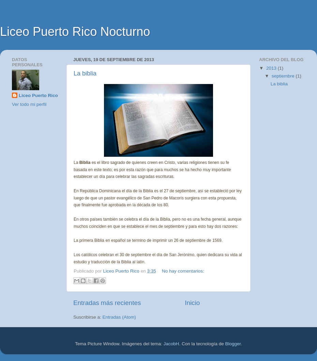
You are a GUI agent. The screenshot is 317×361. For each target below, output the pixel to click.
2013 (272, 68)
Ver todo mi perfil (29, 104)
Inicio (192, 302)
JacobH (171, 343)
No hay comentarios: (183, 271)
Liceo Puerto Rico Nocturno (75, 32)
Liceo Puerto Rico (38, 95)
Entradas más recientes (107, 302)
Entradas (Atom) (119, 317)
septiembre (284, 76)
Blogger (233, 343)
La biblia (85, 73)
